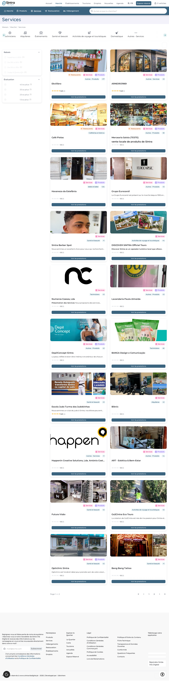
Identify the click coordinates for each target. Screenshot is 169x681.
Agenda (69, 654)
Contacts (121, 657)
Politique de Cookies (95, 652)
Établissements (52, 652)
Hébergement (71, 11)
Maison (5, 27)
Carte (68, 643)
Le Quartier (70, 640)
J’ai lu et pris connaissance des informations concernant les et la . (23, 656)
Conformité (122, 650)
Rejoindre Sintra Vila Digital (156, 664)
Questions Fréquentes (126, 654)
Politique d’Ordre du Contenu (129, 637)
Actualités (70, 650)
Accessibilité (92, 656)
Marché (8, 11)
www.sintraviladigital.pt (29, 676)
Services (36, 11)
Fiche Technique (123, 641)
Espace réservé (143, 3)
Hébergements (52, 644)
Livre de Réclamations (95, 660)
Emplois (49, 655)
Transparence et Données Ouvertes (127, 645)
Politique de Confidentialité (30, 658)
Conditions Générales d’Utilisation (95, 642)
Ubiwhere (61, 676)
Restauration (52, 11)
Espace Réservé (72, 657)
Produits (22, 11)
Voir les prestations (78, 97)
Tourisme (70, 647)
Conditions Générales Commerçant (95, 648)
